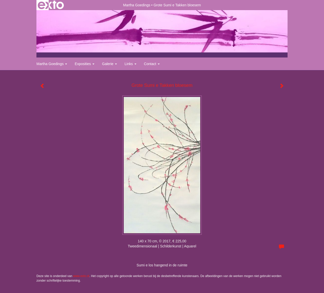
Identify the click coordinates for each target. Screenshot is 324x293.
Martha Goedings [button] (51, 64)
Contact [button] (152, 64)
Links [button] (130, 64)
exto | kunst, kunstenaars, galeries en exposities (50, 5)
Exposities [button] (84, 64)
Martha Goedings (136, 5)
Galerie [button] (109, 64)
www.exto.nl (81, 276)
